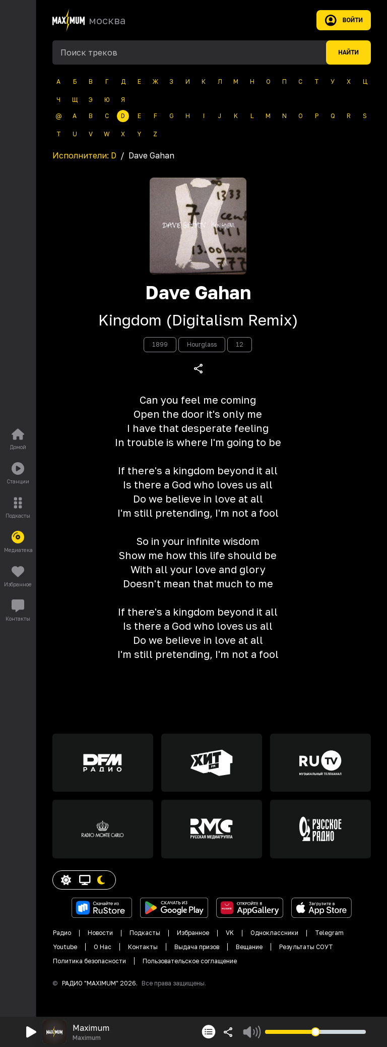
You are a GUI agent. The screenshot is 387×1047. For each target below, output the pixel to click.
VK (230, 932)
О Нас (102, 947)
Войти (344, 20)
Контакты (143, 947)
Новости (100, 932)
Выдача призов (196, 947)
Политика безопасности (89, 961)
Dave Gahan (198, 293)
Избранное (193, 932)
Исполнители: (84, 155)
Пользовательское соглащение (190, 961)
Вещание (249, 947)
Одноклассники (274, 932)
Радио (62, 932)
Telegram (329, 932)
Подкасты (145, 932)
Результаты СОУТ (306, 947)
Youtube (65, 947)
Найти (348, 52)
